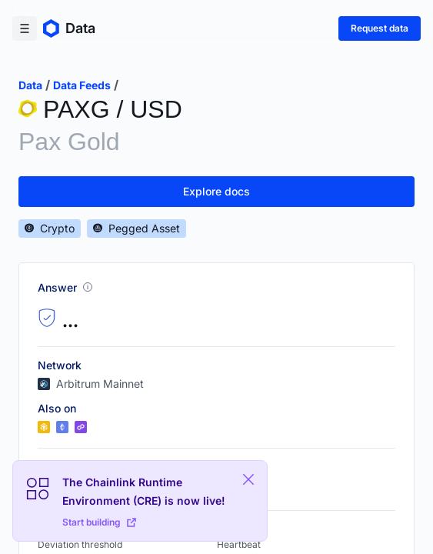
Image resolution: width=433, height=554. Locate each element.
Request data (379, 28)
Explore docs (216, 191)
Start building (99, 522)
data (30, 85)
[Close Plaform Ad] (248, 479)
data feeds (82, 85)
